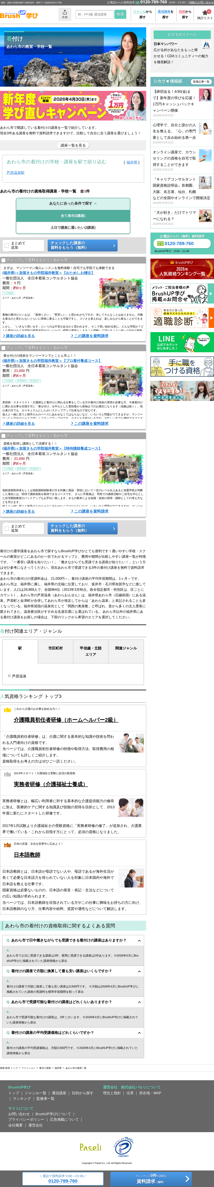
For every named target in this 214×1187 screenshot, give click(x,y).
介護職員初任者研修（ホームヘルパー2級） (66, 720)
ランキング (22, 1098)
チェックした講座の (81, 245)
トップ (13, 1093)
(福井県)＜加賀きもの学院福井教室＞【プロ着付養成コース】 (52, 361)
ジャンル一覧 (35, 1093)
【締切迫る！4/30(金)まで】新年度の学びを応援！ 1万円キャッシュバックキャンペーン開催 (182, 103)
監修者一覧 (45, 1098)
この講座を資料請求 (91, 336)
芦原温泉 (19, 676)
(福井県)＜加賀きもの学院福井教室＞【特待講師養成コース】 (52, 448)
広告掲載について (64, 1119)
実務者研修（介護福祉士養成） (51, 784)
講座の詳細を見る (20, 336)
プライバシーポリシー (26, 1119)
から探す (142, 14)
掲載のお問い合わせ (201, 2)
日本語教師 (27, 855)
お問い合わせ (19, 1114)
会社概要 (15, 1125)
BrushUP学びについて (53, 1114)
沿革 (130, 1093)
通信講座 (59, 1093)
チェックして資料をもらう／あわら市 (34, 260)
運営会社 (35, 1125)
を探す (166, 14)
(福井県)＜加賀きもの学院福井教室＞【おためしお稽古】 (48, 273)
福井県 (131, 162)
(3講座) (73, 216)
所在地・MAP (150, 1093)
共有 (65, 14)
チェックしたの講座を (151, 1179)
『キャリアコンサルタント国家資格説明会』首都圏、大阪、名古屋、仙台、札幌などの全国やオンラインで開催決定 (182, 191)
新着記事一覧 (201, 81)
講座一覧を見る (73, 145)
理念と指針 (112, 1093)
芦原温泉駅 (16, 173)
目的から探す (82, 1093)
